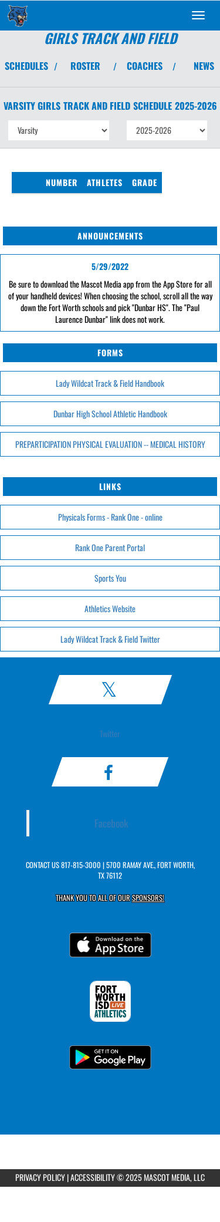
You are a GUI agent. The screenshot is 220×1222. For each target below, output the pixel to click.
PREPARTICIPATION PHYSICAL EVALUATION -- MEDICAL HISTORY (110, 444)
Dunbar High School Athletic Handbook (110, 413)
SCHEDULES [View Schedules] (26, 66)
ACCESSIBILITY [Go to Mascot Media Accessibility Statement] (92, 1177)
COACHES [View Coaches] (145, 66)
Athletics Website (110, 608)
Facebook (111, 823)
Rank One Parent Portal (110, 547)
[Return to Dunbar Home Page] (17, 15)
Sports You (110, 578)
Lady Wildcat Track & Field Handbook (110, 383)
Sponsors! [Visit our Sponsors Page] (148, 897)
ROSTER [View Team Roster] (85, 66)
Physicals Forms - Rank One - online (110, 517)
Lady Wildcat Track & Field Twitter (110, 639)
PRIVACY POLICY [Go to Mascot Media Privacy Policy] (40, 1177)
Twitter (110, 733)
